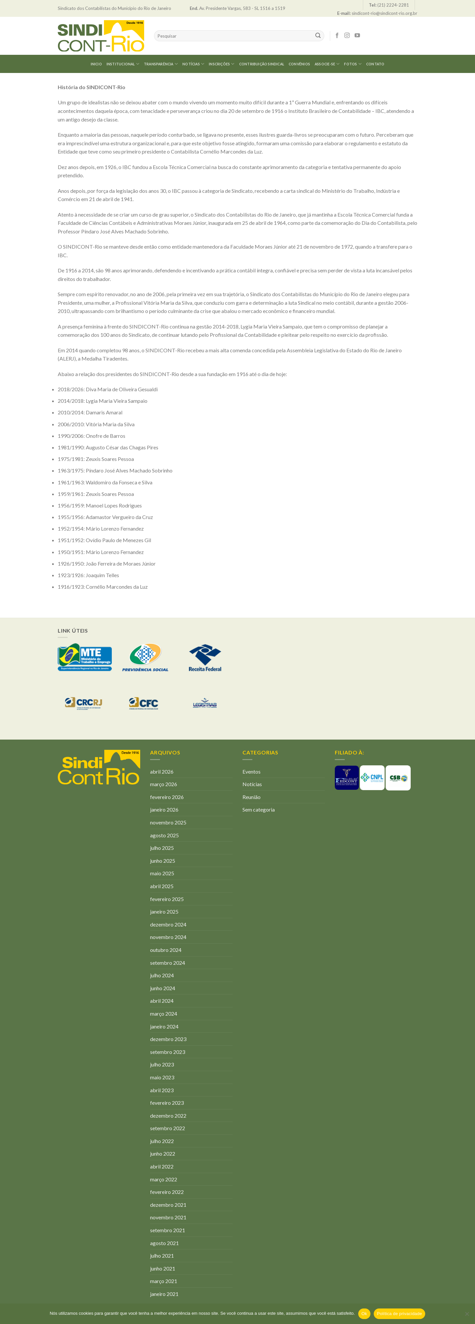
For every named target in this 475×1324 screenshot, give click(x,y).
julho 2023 (162, 1064)
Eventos (251, 771)
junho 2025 (162, 860)
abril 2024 (162, 1000)
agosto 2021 (164, 1243)
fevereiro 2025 (167, 899)
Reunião (251, 797)
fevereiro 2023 (167, 1102)
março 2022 (163, 1179)
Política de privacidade (399, 1313)
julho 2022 (162, 1141)
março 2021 (163, 1281)
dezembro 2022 (168, 1115)
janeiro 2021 (164, 1294)
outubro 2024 (165, 950)
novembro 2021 (168, 1217)
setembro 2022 (167, 1128)
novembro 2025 (168, 822)
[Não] (466, 1315)
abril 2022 (162, 1166)
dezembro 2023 (168, 1039)
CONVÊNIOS (299, 64)
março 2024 (163, 1013)
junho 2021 (162, 1268)
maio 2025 (162, 873)
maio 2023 (162, 1077)
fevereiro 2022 (167, 1192)
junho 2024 (162, 988)
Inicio (96, 64)
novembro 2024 (168, 937)
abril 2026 (162, 771)
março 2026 (163, 784)
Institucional (123, 64)
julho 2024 (162, 975)
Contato (375, 64)
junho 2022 (162, 1153)
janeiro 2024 (164, 1026)
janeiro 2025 (164, 911)
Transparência (161, 64)
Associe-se (327, 64)
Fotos (352, 64)
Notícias (193, 64)
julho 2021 (162, 1255)
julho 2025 (162, 848)
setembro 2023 (167, 1052)
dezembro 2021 (168, 1205)
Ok (364, 1313)
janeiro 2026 (164, 809)
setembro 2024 (167, 962)
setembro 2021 (167, 1230)
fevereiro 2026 (167, 797)
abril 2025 (162, 886)
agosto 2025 (164, 835)
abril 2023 (162, 1090)
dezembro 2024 (168, 924)
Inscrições (222, 64)
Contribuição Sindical (261, 64)
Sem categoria (258, 809)
